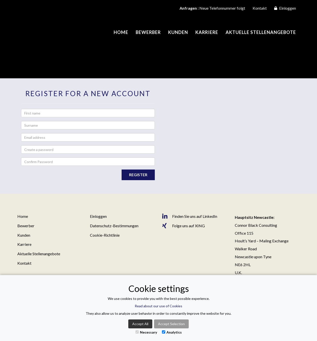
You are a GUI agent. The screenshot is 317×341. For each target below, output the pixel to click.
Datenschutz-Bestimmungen (114, 225)
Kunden (178, 32)
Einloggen (285, 8)
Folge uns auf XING (183, 225)
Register (138, 174)
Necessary (146, 332)
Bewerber (148, 32)
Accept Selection (171, 324)
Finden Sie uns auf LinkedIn (189, 216)
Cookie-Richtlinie (105, 235)
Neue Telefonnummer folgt (212, 8)
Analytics (172, 332)
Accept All (140, 324)
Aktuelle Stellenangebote (261, 32)
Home (121, 32)
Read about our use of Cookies (158, 306)
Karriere (206, 32)
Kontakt (260, 8)
